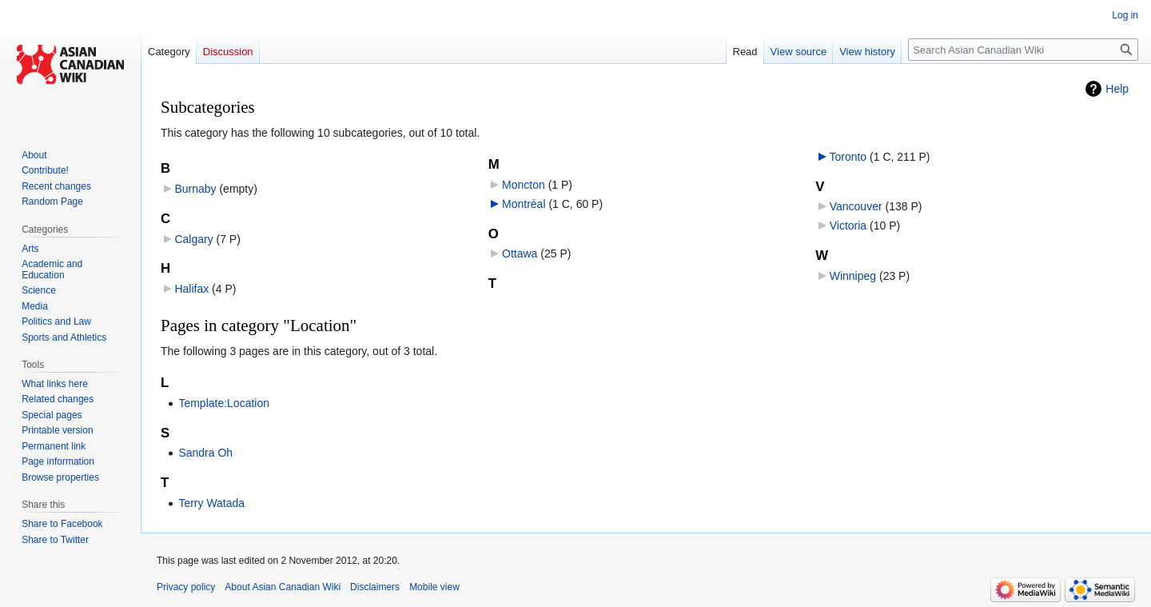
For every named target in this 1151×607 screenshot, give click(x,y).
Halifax (191, 288)
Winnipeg (853, 276)
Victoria (848, 225)
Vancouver (856, 206)
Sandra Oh (205, 452)
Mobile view (434, 587)
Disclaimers (375, 587)
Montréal (523, 204)
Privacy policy (186, 587)
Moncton (523, 184)
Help (1117, 88)
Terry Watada (211, 503)
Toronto (847, 156)
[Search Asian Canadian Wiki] (1023, 49)
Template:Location (223, 403)
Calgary (193, 239)
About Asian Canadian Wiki (283, 587)
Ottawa (519, 253)
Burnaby (195, 188)
